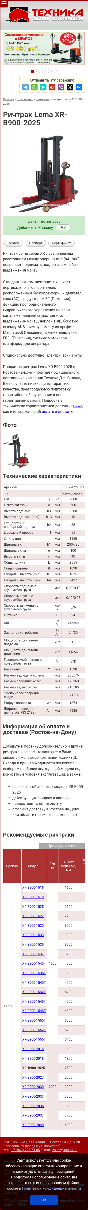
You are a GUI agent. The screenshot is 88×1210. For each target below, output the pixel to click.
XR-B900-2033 (33, 1097)
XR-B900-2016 (33, 1049)
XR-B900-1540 (33, 964)
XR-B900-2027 (33, 1078)
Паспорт (35, 243)
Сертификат (61, 243)
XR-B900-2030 (33, 1087)
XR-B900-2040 (33, 1125)
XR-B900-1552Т (34, 1030)
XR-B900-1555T (34, 1040)
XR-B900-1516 (33, 888)
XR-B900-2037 (33, 1115)
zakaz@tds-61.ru (64, 1150)
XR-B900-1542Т (34, 992)
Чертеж (13, 243)
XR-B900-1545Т (34, 1002)
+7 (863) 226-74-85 (25, 1150)
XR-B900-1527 (33, 916)
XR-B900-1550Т (34, 1021)
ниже (77, 406)
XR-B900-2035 (33, 1106)
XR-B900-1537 (33, 954)
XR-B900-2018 (33, 1059)
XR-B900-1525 (33, 907)
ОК (43, 1200)
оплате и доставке (58, 411)
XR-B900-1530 (33, 926)
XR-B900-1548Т (34, 1011)
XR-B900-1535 (33, 945)
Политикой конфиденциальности (51, 1188)
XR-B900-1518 (33, 897)
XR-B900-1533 (33, 935)
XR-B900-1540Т (34, 983)
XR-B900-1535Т (34, 973)
